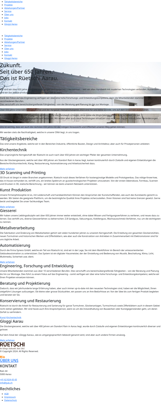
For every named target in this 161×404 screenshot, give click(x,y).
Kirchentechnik (13, 317)
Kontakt (8, 20)
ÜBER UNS (9, 360)
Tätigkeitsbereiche (13, 1)
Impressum (10, 397)
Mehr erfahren (7, 168)
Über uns (9, 14)
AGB (6, 393)
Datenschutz (10, 400)
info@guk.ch (6, 382)
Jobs (6, 17)
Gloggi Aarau (10, 24)
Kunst (3, 317)
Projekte (8, 4)
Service (7, 11)
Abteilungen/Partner (14, 8)
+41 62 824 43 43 (8, 379)
